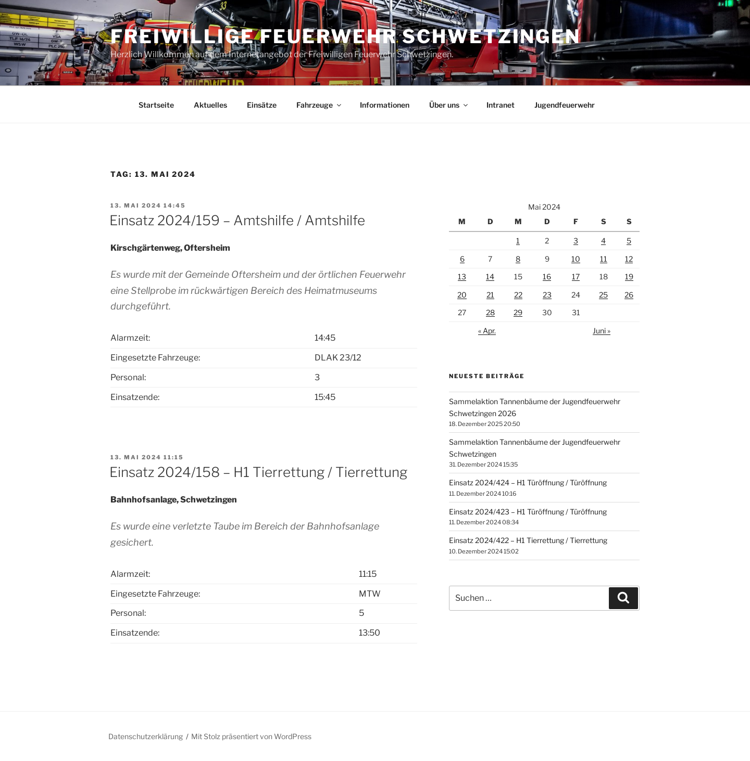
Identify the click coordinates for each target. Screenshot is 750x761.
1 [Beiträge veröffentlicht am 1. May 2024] (518, 240)
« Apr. (487, 330)
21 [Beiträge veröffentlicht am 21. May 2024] (490, 294)
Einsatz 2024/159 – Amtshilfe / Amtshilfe (237, 220)
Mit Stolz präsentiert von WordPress (251, 736)
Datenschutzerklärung (145, 736)
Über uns (449, 104)
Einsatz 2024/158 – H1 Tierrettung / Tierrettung (258, 472)
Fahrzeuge (319, 104)
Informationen (384, 104)
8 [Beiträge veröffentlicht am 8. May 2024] (518, 258)
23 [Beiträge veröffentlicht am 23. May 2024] (547, 294)
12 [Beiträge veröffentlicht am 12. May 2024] (629, 258)
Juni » (601, 330)
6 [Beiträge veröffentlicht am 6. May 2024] (462, 258)
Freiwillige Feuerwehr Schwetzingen (345, 36)
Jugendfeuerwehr (564, 104)
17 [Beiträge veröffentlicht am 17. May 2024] (576, 276)
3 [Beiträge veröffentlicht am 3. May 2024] (575, 240)
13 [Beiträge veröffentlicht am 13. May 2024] (462, 276)
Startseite (156, 104)
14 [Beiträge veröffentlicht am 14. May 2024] (490, 276)
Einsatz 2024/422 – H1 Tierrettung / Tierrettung (528, 540)
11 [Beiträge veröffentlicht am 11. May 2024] (603, 258)
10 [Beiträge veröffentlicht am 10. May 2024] (575, 258)
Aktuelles (210, 104)
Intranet (500, 104)
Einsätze (262, 104)
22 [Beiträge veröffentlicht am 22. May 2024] (518, 294)
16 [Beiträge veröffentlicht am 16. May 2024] (547, 276)
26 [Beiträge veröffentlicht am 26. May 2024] (628, 294)
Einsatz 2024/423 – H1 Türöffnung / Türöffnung (528, 511)
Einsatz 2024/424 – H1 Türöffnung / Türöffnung (528, 482)
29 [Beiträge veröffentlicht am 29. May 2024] (518, 312)
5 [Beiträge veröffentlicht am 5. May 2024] (629, 240)
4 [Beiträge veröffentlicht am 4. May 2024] (603, 240)
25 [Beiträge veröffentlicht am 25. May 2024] (603, 294)
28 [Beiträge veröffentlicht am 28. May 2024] (490, 312)
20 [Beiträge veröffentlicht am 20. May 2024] (462, 294)
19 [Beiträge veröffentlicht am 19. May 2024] (629, 276)
